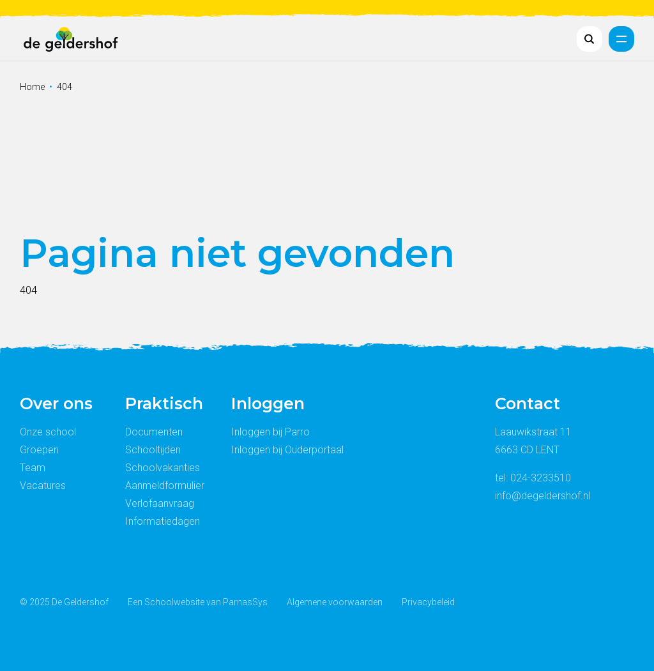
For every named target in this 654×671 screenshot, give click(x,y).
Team (32, 468)
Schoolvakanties (162, 468)
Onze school (48, 432)
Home (32, 87)
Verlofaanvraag (159, 503)
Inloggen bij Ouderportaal (287, 450)
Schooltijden (153, 450)
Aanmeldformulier (164, 485)
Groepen (39, 450)
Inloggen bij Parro (270, 432)
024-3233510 (540, 478)
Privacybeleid (428, 602)
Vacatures (43, 485)
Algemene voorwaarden (335, 602)
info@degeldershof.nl (542, 496)
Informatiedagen (162, 521)
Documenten (154, 432)
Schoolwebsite (174, 602)
